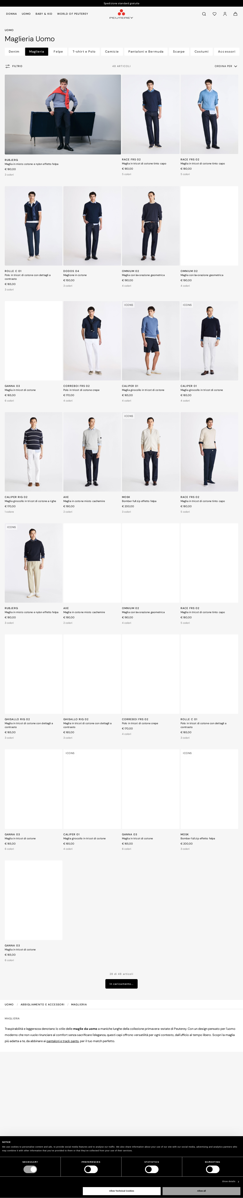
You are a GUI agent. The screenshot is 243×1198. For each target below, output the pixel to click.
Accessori (226, 52)
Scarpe (179, 52)
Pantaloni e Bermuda (146, 52)
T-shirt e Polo (84, 52)
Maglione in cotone (75, 275)
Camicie (112, 52)
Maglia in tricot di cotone (20, 390)
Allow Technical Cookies (121, 1191)
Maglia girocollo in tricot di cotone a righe (30, 501)
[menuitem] (12, 14)
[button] (226, 66)
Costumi (202, 52)
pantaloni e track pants (63, 1041)
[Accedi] (225, 14)
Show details (228, 1181)
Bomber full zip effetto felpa (139, 501)
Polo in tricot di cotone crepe (81, 390)
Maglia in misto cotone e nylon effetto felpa (31, 164)
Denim (14, 52)
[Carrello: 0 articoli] (235, 14)
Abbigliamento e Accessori (43, 1004)
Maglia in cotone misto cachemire (84, 501)
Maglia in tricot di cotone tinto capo (144, 163)
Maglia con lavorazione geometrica (143, 275)
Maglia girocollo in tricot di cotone (143, 390)
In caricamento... (122, 984)
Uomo (10, 1004)
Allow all (201, 1191)
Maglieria (36, 52)
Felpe (58, 52)
